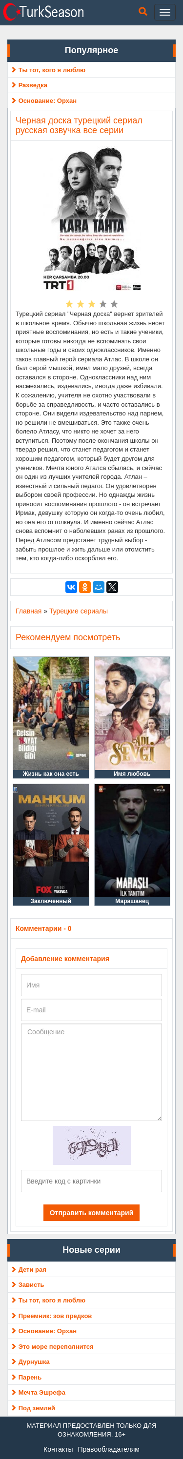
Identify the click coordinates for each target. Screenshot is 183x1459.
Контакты (58, 1449)
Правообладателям (108, 1449)
